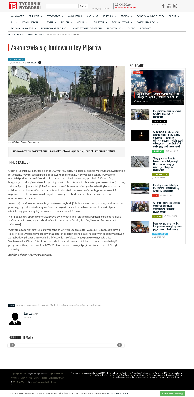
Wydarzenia (75, 16)
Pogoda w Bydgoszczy (150, 16)
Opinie (115, 375)
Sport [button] (174, 16)
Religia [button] (66, 22)
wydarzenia (32, 305)
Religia (105, 375)
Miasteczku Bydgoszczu (87, 28)
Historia (95, 375)
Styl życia (125, 375)
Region (125, 373)
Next (119, 345)
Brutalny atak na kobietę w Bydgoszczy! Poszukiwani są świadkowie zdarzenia (166, 188)
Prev (12, 345)
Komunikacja (30, 22)
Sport (157, 373)
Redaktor (31, 62)
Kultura (115, 373)
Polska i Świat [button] (122, 22)
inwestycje (87, 305)
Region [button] (126, 16)
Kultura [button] (109, 16)
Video (131, 28)
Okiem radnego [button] (147, 22)
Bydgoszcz (19, 34)
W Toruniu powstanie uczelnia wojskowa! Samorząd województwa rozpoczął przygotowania (166, 207)
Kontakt (145, 28)
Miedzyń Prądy (35, 34)
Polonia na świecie (174, 375)
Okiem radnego (156, 375)
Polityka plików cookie (117, 393)
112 (165, 373)
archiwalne (167, 377)
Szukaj (83, 6)
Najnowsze (17, 16)
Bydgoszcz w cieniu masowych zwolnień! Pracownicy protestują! (167, 114)
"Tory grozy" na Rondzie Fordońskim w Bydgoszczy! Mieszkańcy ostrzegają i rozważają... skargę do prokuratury (165, 164)
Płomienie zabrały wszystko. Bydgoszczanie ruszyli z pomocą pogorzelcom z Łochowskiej (167, 226)
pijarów (77, 305)
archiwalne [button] (115, 28)
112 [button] (14, 22)
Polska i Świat (139, 375)
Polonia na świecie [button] (23, 28)
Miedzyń (54, 305)
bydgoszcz (21, 305)
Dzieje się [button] (35, 16)
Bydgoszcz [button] (55, 16)
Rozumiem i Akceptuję (172, 393)
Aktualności (43, 305)
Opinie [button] (82, 22)
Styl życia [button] (99, 22)
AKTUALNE (92, 16)
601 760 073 (18, 382)
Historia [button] (49, 22)
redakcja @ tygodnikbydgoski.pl (43, 382)
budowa (97, 305)
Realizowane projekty (54, 28)
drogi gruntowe (66, 305)
